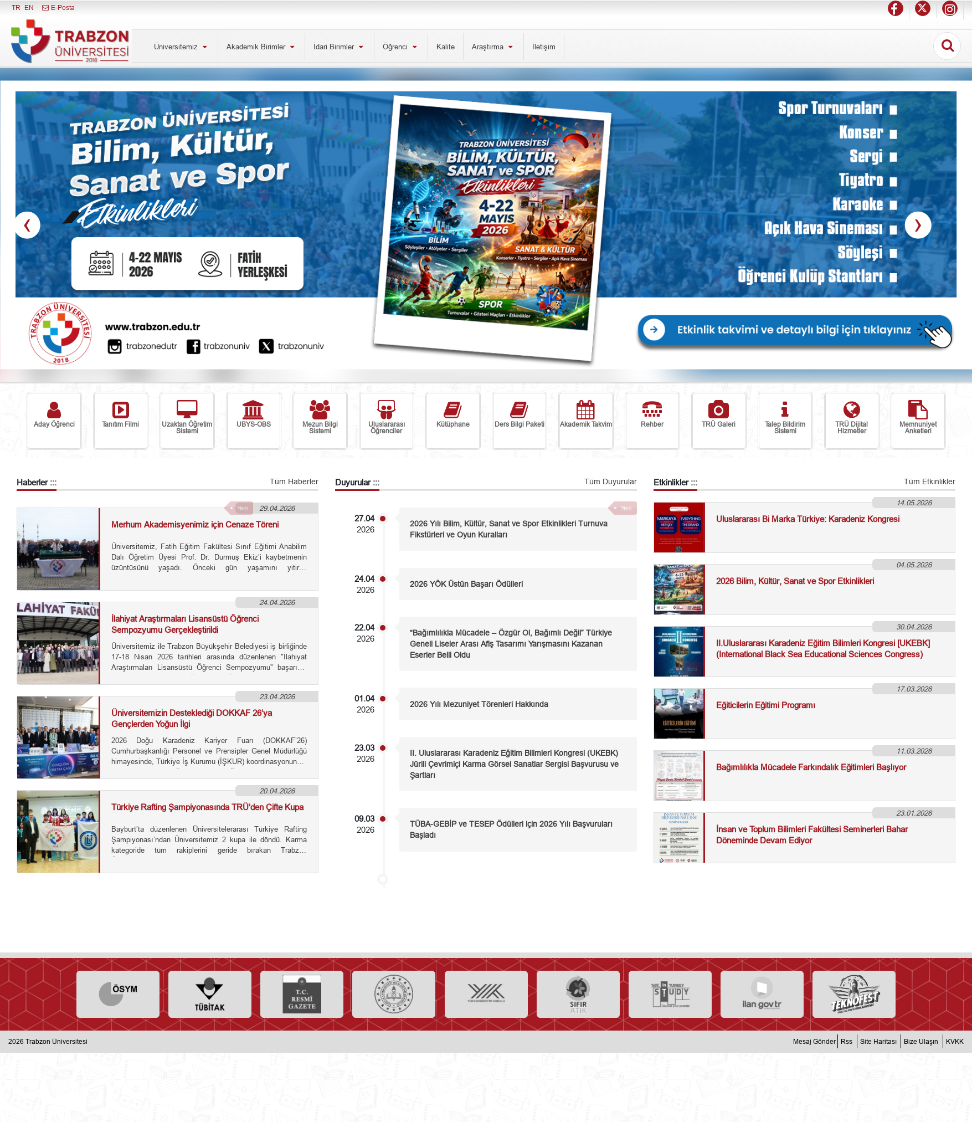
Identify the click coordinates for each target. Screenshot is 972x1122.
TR (16, 7)
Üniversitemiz (181, 46)
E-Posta (58, 7)
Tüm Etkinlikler (929, 481)
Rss (846, 1041)
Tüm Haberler (294, 481)
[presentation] (26, 225)
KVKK (955, 1041)
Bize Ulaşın (921, 1041)
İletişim (544, 46)
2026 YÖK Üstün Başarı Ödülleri (466, 584)
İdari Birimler (339, 46)
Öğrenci (401, 46)
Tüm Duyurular (610, 481)
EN (29, 7)
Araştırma (493, 46)
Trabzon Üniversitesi (56, 1041)
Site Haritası (878, 1041)
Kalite (445, 46)
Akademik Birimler (262, 46)
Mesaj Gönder (814, 1041)
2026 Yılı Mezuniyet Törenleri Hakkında (479, 704)
